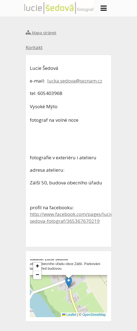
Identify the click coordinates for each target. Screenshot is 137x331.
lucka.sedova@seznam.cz (74, 81)
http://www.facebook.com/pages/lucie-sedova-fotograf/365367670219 (72, 217)
